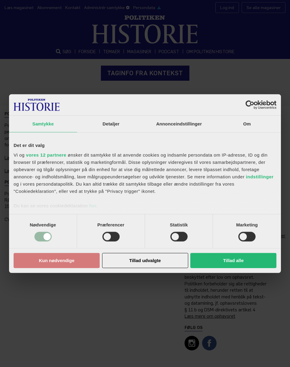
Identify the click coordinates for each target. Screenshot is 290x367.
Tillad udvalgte (145, 260)
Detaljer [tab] (111, 123)
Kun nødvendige (57, 260)
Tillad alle (233, 260)
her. (93, 205)
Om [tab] (247, 123)
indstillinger (260, 176)
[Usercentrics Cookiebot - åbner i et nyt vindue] (250, 104)
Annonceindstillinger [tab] (179, 123)
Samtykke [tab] (43, 123)
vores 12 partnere (46, 154)
